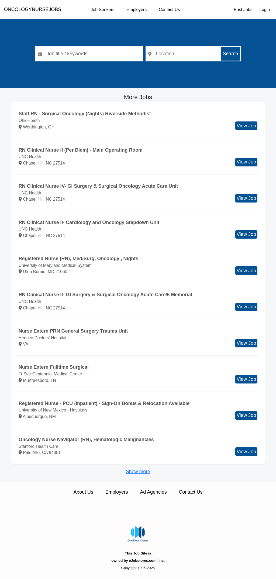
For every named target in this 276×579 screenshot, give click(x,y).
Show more (138, 471)
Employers (136, 9)
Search (230, 53)
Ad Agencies (153, 492)
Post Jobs (243, 9)
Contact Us (169, 9)
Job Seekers (103, 9)
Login (264, 9)
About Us (83, 492)
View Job (246, 125)
